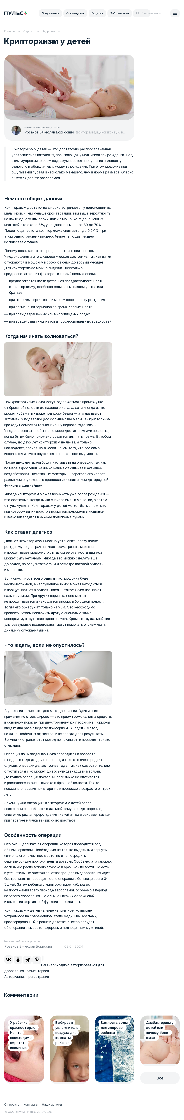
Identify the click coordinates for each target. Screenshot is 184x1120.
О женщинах (75, 13)
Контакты (31, 1104)
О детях (97, 13)
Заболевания (119, 13)
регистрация (38, 977)
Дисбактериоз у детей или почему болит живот (160, 1030)
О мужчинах (50, 13)
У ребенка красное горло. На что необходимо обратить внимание (23, 1035)
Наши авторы (52, 1104)
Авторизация (15, 977)
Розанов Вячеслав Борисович (49, 132)
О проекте (11, 1104)
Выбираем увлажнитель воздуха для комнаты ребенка (66, 1033)
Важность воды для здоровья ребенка (114, 1028)
